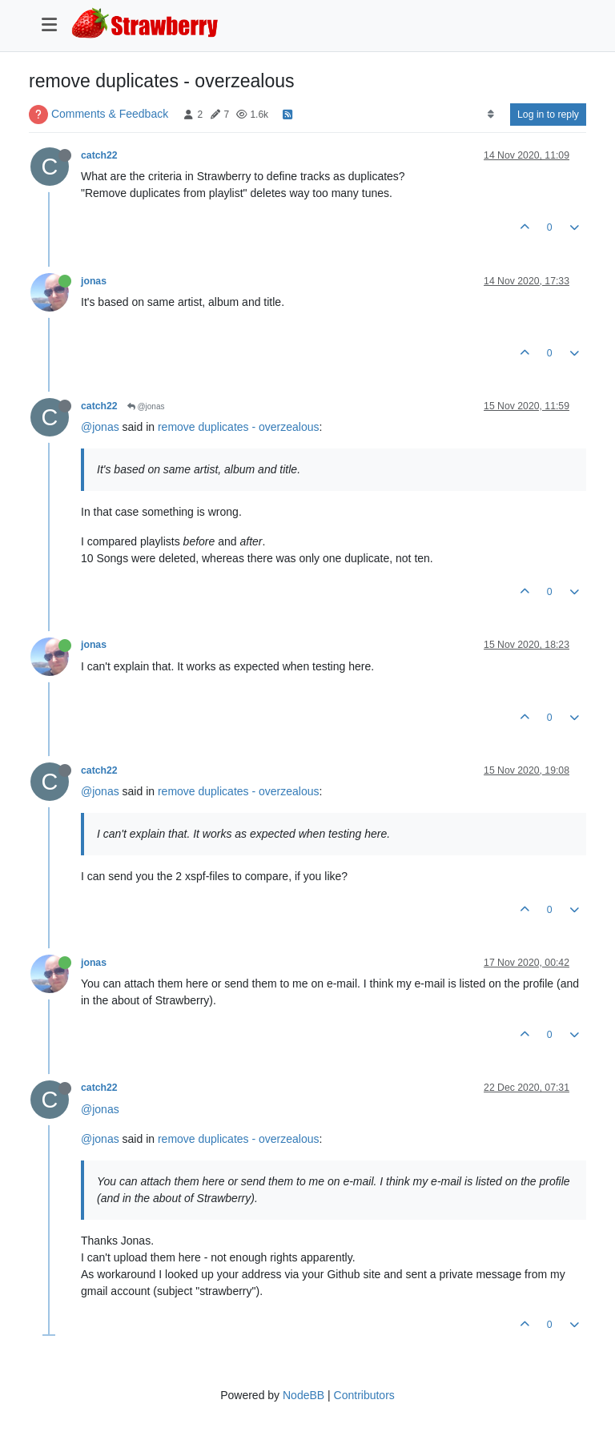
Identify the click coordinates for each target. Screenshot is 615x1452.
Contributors (364, 1395)
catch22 (99, 155)
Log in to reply (548, 114)
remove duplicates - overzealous (239, 426)
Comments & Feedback (109, 113)
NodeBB (303, 1395)
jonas (94, 281)
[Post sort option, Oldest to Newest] (490, 114)
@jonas (146, 406)
